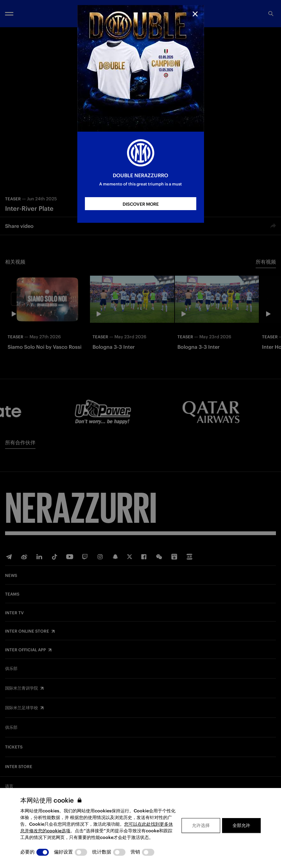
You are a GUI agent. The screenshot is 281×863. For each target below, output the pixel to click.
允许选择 (201, 825)
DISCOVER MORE (141, 204)
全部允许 (241, 825)
